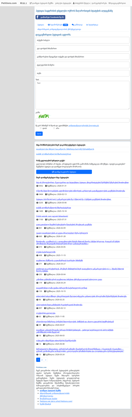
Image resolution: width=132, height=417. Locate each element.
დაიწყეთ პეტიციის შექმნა (41, 3)
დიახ (45, 128)
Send (39, 133)
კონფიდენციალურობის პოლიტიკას (84, 125)
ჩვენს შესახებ (45, 404)
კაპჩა (38, 112)
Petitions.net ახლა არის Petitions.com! (56, 401)
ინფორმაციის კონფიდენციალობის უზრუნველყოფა (59, 29)
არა (57, 128)
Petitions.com (9, 3)
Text (37, 79)
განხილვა (77, 24)
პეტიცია (40, 24)
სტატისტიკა (92, 24)
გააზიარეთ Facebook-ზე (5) (50, 17)
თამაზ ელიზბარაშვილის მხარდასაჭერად (53, 154)
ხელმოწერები (58, 24)
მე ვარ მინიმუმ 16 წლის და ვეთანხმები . (67, 125)
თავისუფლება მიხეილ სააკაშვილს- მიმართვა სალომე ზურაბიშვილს (65, 149)
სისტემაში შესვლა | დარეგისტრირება (90, 3)
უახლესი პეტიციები (63, 3)
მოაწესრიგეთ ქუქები (48, 398)
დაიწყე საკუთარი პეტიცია (64, 172)
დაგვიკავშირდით (117, 3)
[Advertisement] (16, 39)
